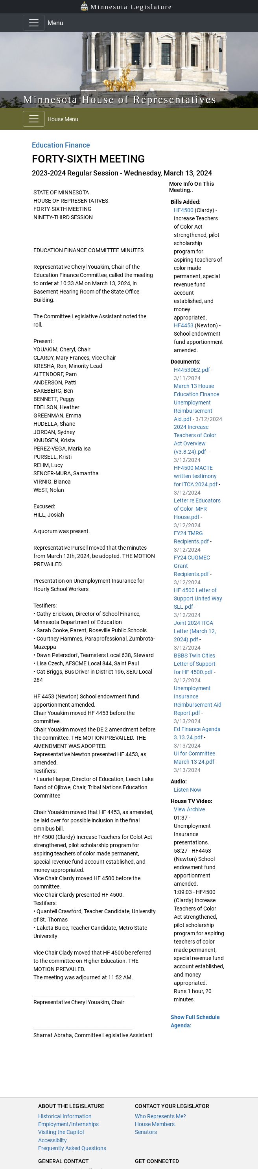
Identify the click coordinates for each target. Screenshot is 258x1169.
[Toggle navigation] (34, 23)
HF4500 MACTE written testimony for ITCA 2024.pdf (196, 476)
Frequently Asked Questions (72, 1148)
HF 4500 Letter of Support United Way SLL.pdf (198, 598)
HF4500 (184, 210)
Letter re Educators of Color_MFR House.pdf (197, 508)
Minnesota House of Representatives (120, 99)
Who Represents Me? (160, 1116)
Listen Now (187, 790)
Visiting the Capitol (61, 1132)
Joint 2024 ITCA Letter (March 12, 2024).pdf (195, 631)
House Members (155, 1124)
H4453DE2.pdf (192, 370)
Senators (146, 1132)
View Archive (189, 809)
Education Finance (61, 145)
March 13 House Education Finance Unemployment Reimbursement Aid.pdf (196, 402)
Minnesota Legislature (126, 6)
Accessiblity (52, 1140)
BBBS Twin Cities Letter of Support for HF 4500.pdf (195, 663)
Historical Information (65, 1116)
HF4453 (184, 325)
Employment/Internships (68, 1124)
